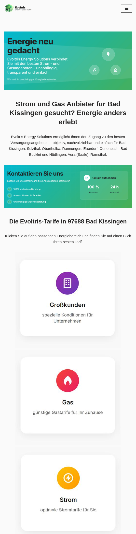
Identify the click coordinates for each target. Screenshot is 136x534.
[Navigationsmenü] (126, 8)
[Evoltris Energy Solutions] (18, 8)
